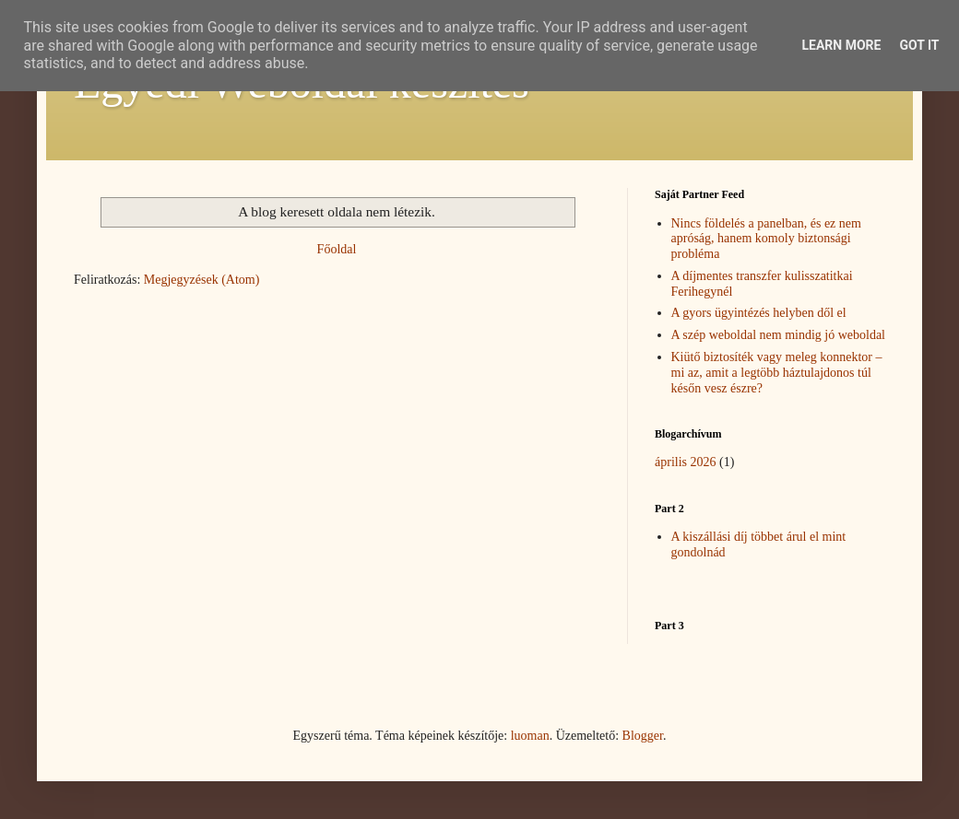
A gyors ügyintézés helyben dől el (759, 313)
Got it (919, 45)
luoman (530, 736)
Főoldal (337, 249)
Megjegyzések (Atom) (202, 280)
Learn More (841, 45)
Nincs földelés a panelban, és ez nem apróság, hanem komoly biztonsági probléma (766, 239)
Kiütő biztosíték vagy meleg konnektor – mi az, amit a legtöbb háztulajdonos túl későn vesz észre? (776, 372)
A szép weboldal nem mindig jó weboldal (778, 335)
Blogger (642, 736)
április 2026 (685, 462)
